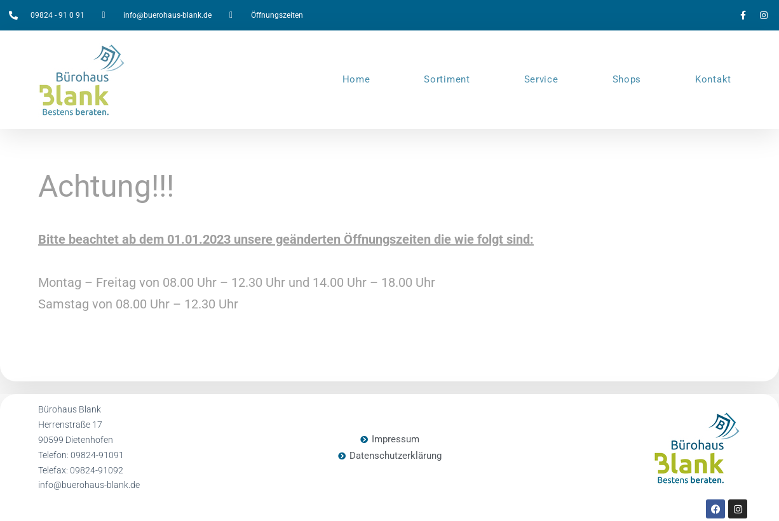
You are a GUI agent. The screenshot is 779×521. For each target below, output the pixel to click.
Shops (627, 79)
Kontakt (713, 79)
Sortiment (447, 79)
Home (356, 79)
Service (541, 79)
